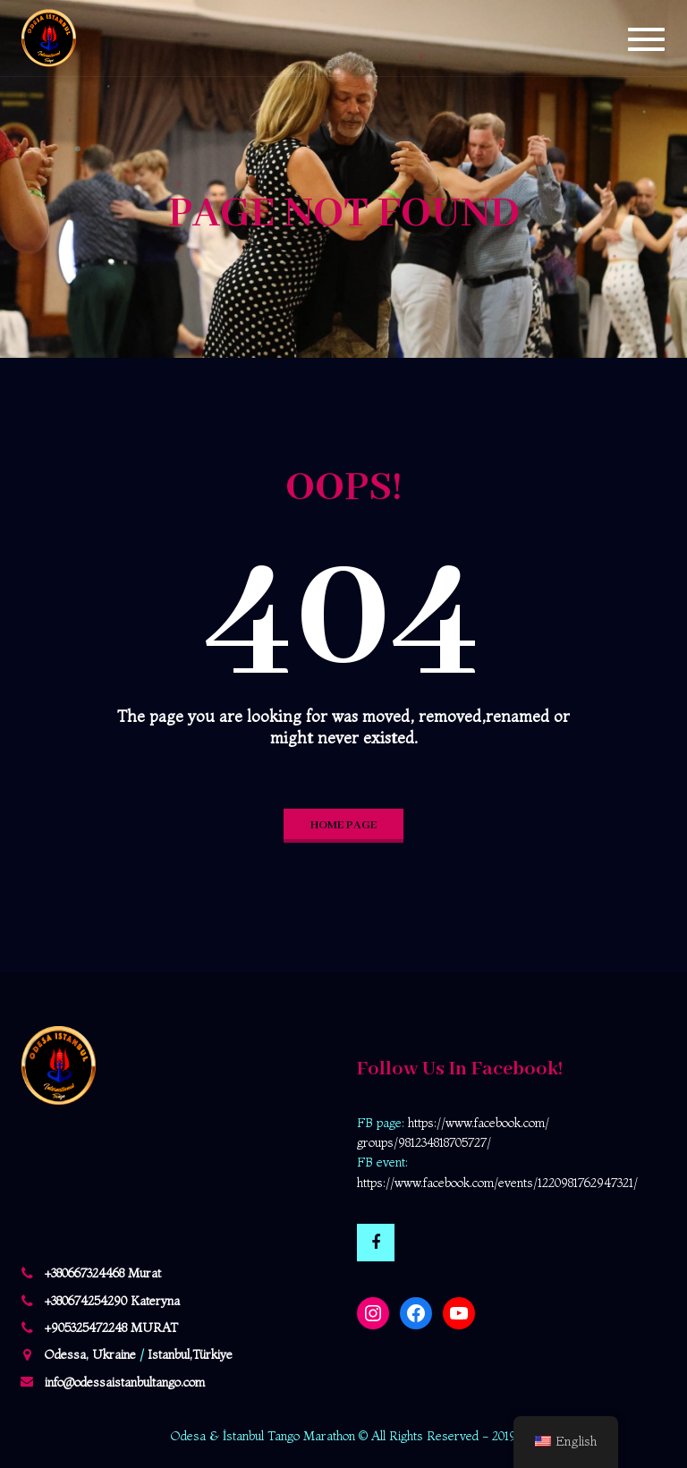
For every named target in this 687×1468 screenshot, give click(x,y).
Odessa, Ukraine (90, 1354)
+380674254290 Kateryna (112, 1301)
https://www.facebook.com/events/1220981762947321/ (497, 1183)
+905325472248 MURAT (111, 1328)
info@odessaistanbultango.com (125, 1382)
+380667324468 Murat (103, 1273)
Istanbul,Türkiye (190, 1354)
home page (343, 825)
